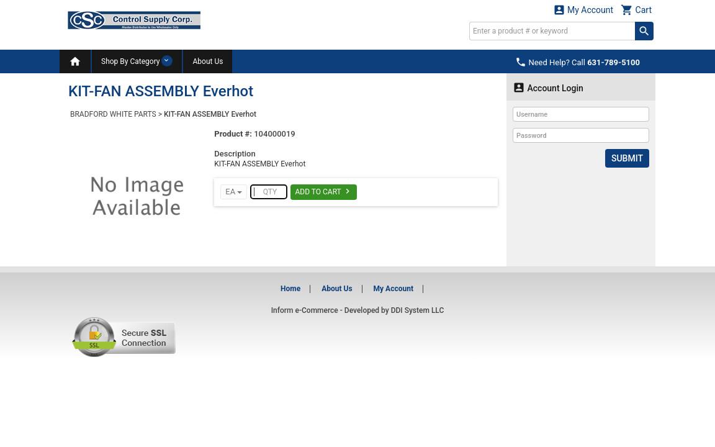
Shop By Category (137, 60)
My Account (583, 10)
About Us (207, 61)
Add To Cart (324, 191)
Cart (636, 10)
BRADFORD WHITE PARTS (113, 114)
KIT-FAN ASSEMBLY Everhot (210, 114)
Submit (627, 158)
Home (290, 288)
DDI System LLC (417, 310)
